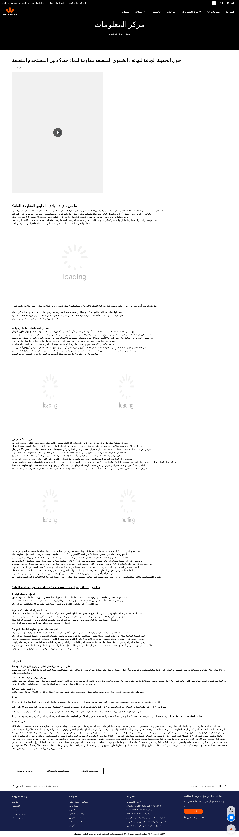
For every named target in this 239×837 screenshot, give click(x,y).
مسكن (125, 11)
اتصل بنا (230, 11)
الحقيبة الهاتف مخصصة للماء (57, 770)
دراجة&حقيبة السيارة (78, 821)
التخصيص (156, 11)
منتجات (139, 11)
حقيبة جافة (74, 805)
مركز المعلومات (190, 11)
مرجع (14, 809)
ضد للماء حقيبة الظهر (78, 801)
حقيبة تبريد (74, 809)
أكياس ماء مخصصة (25, 770)
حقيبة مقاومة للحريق (78, 817)
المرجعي (171, 11)
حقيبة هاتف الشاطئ (90, 770)
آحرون (72, 825)
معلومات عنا (213, 11)
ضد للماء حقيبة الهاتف (79, 813)
